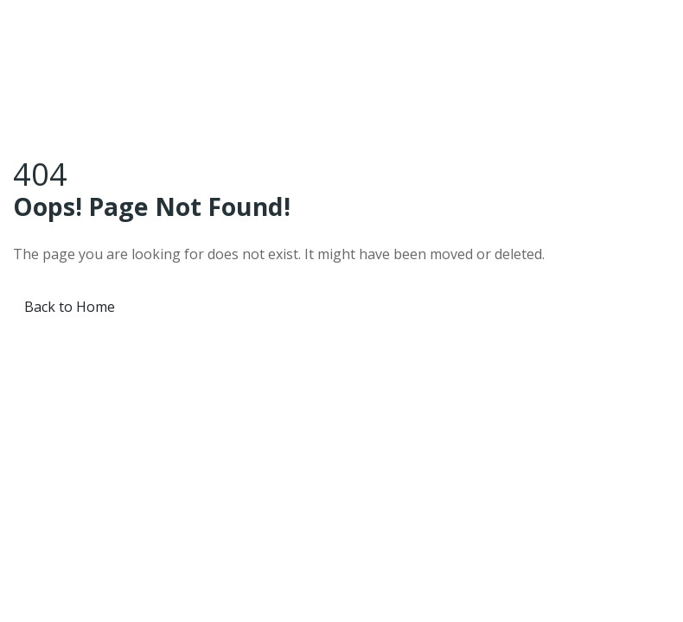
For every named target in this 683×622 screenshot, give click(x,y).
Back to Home (69, 306)
